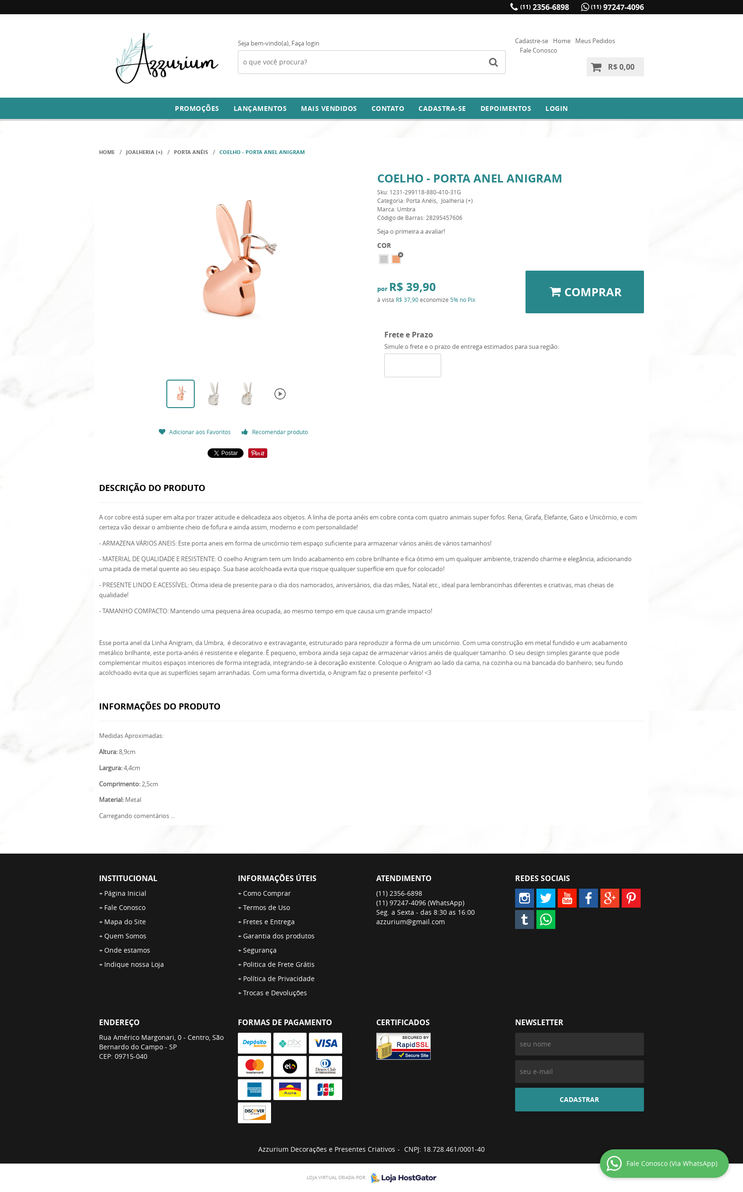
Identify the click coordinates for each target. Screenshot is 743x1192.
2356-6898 (544, 7)
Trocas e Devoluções (275, 992)
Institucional (128, 878)
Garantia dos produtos (279, 935)
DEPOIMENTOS (506, 108)
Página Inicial (125, 893)
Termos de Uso (266, 907)
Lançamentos (260, 108)
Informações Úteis (277, 878)
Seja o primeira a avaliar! (411, 231)
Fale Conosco (538, 50)
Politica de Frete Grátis (279, 964)
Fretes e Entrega (269, 921)
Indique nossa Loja (134, 964)
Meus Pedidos (595, 40)
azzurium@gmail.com (410, 921)
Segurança (260, 950)
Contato (388, 108)
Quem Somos (125, 935)
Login (556, 108)
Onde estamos (127, 950)
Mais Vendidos (329, 108)
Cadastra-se (442, 108)
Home (562, 40)
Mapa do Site (125, 921)
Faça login (305, 43)
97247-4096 (617, 7)
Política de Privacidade (279, 978)
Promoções (197, 108)
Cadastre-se (531, 40)
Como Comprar (267, 893)
